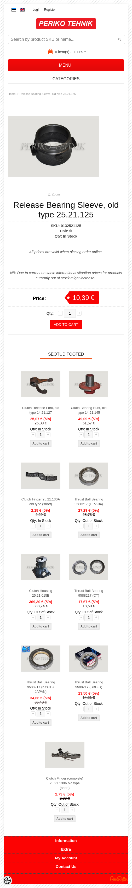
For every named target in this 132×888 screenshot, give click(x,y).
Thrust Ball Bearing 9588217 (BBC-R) (88, 684)
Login (36, 9)
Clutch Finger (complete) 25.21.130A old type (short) (64, 783)
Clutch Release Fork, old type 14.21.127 (40, 410)
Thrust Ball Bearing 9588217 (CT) (88, 593)
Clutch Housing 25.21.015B (40, 593)
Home (11, 93)
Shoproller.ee (119, 878)
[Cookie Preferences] (7, 880)
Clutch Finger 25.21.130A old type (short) (40, 501)
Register (50, 9)
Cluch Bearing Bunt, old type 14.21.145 (89, 410)
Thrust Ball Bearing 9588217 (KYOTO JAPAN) (40, 687)
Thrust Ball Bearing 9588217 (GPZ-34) (88, 501)
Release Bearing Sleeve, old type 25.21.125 (48, 93)
